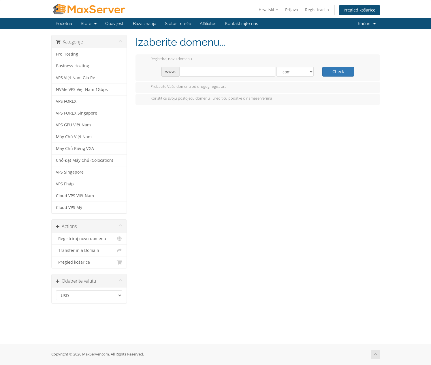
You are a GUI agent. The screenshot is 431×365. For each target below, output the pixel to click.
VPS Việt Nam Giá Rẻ (75, 77)
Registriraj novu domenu (89, 238)
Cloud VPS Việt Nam (75, 195)
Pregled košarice (359, 10)
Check (338, 71)
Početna (64, 23)
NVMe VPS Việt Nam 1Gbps (82, 89)
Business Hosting (72, 66)
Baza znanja (144, 23)
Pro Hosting (67, 54)
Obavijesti (114, 23)
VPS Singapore (70, 172)
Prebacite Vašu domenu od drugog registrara (184, 87)
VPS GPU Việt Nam (73, 125)
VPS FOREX (66, 101)
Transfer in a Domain (89, 250)
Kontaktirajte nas (241, 23)
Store (89, 23)
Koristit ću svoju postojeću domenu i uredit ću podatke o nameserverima (206, 99)
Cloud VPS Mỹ (69, 207)
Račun (367, 23)
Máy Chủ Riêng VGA (75, 148)
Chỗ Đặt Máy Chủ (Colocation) (84, 160)
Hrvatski (268, 9)
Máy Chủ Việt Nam (74, 136)
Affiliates (208, 23)
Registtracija (317, 9)
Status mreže (178, 23)
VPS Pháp (65, 184)
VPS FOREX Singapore (76, 113)
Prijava (291, 9)
